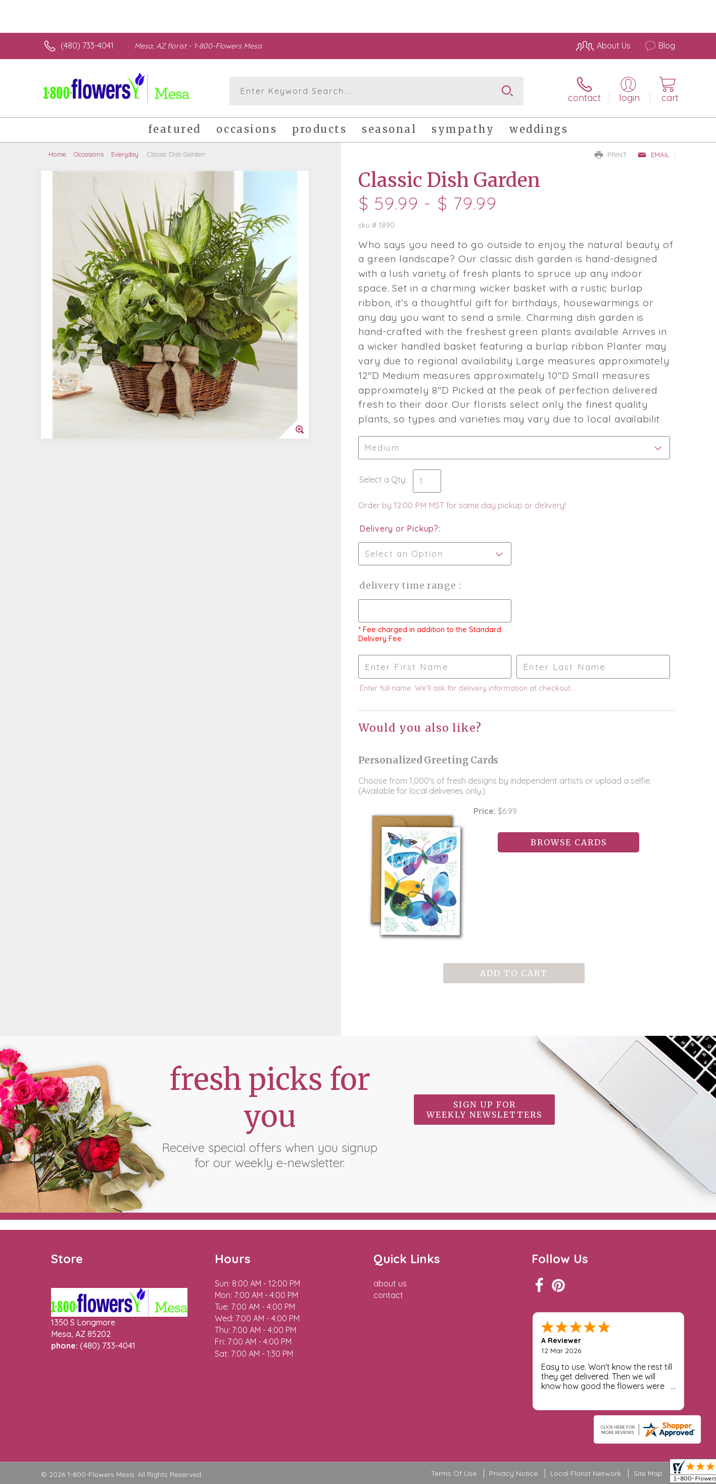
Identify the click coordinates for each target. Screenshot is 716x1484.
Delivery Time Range (409, 585)
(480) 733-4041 (87, 45)
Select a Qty (382, 479)
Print (611, 154)
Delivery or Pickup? (399, 528)
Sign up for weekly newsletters (484, 1109)
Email (654, 154)
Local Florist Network (585, 1473)
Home (57, 154)
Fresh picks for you (270, 1115)
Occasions (89, 154)
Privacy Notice (513, 1473)
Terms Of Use (453, 1473)
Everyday (124, 154)
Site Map (648, 1473)
